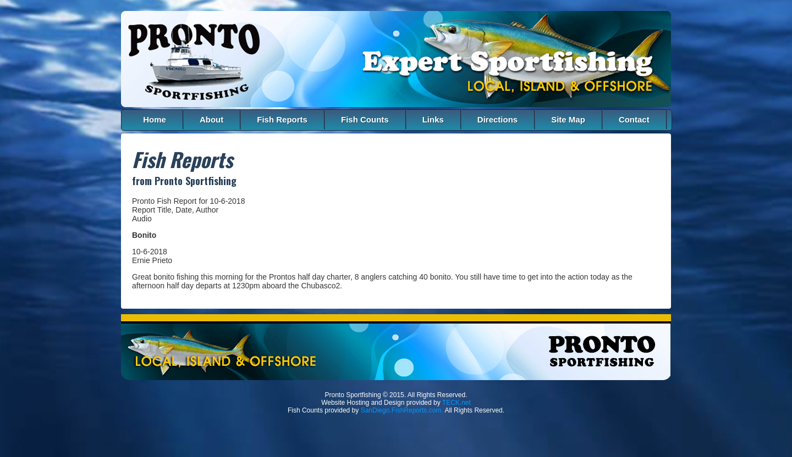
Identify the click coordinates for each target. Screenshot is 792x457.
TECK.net (456, 402)
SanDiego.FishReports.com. (402, 410)
